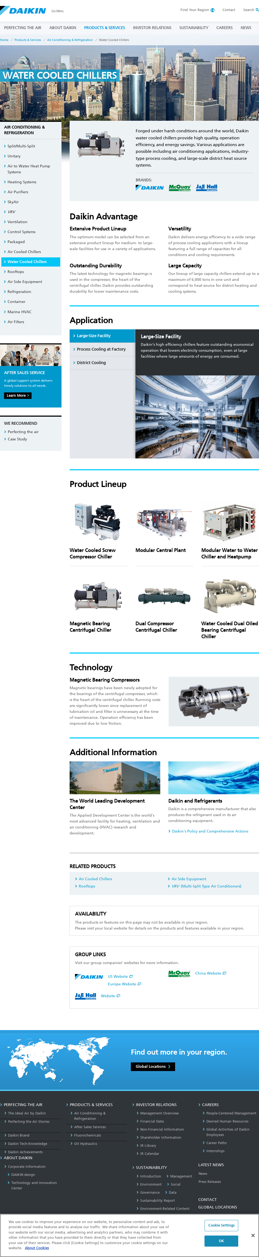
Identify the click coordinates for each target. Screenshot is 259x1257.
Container (14, 301)
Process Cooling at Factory (99, 349)
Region (194, 10)
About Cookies (37, 1248)
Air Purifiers (16, 192)
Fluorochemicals (85, 1135)
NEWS (246, 28)
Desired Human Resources (225, 1121)
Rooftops (85, 886)
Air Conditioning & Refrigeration (70, 40)
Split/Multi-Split (19, 146)
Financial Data (150, 1121)
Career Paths (215, 1143)
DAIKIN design (21, 1175)
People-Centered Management (229, 1113)
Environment (149, 1184)
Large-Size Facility (92, 335)
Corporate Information (25, 1167)
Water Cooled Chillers (25, 262)
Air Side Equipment (187, 879)
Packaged (14, 242)
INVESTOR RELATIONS (152, 28)
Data (170, 1192)
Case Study (15, 439)
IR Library (146, 1146)
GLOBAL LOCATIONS (217, 1207)
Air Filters (14, 322)
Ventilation (16, 222)
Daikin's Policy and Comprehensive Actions (208, 831)
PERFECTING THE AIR (22, 28)
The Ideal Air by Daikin (25, 1113)
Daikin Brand (16, 1135)
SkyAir (11, 202)
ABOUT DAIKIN (62, 28)
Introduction (149, 1176)
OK (221, 1241)
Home (4, 40)
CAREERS (224, 28)
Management (179, 1176)
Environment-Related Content (163, 1209)
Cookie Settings (221, 1225)
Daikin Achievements (23, 1152)
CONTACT (207, 1199)
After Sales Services (88, 1127)
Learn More (18, 395)
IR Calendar (148, 1154)
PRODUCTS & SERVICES (104, 28)
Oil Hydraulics (83, 1144)
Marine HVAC (18, 312)
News (203, 1174)
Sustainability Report (156, 1201)
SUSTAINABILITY (193, 28)
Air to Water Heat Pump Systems (27, 169)
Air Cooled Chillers (93, 879)
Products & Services (28, 40)
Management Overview (158, 1113)
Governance (148, 1192)
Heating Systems (20, 182)
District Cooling (89, 362)
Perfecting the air (21, 432)
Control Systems (19, 232)
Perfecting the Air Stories (26, 1122)
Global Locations (153, 1066)
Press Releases (210, 1182)
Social (173, 1184)
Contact (229, 10)
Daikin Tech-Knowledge (25, 1144)
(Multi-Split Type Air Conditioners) (204, 886)
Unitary (12, 156)
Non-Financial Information (160, 1129)
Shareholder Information (159, 1137)
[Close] (253, 1235)
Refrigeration (17, 291)
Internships (213, 1151)
